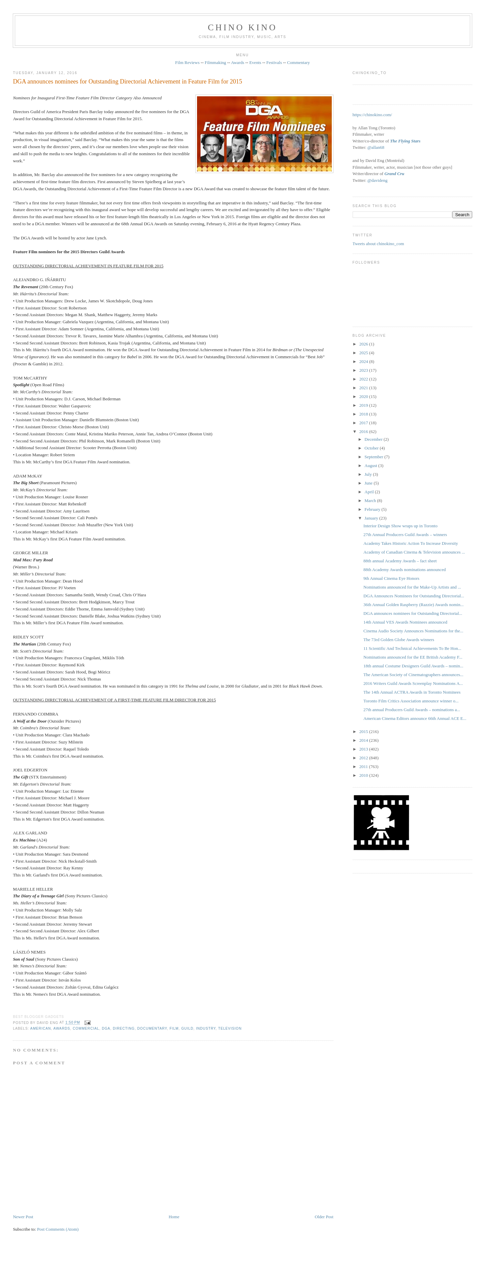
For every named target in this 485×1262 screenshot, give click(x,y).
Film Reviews (187, 62)
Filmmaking (215, 62)
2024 (364, 361)
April (369, 491)
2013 (364, 749)
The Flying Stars (405, 140)
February (372, 509)
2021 (364, 387)
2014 (364, 740)
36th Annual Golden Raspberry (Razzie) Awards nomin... (413, 604)
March (370, 500)
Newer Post (23, 1216)
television (230, 1028)
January (371, 518)
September (374, 456)
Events (255, 62)
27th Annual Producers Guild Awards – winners (405, 534)
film (174, 1028)
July (368, 474)
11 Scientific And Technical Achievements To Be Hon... (412, 648)
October (372, 448)
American (40, 1028)
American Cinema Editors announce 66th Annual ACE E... (414, 718)
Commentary (298, 62)
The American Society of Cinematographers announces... (413, 674)
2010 (364, 775)
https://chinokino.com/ (372, 114)
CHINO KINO (242, 27)
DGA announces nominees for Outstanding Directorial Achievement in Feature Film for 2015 (127, 81)
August (371, 465)
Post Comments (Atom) (58, 1229)
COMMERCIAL (86, 1028)
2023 (364, 370)
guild (187, 1028)
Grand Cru (394, 173)
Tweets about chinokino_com (378, 243)
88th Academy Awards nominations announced (404, 569)
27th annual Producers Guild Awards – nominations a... (411, 709)
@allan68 (375, 147)
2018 (364, 414)
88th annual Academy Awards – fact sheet (400, 560)
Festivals (274, 62)
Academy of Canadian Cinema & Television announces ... (414, 552)
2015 (364, 731)
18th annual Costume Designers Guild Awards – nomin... (413, 665)
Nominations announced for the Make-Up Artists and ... (412, 587)
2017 (364, 422)
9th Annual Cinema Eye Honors (391, 578)
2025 (364, 352)
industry (206, 1028)
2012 (364, 757)
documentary (152, 1028)
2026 (364, 343)
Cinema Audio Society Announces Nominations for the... (413, 630)
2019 (364, 405)
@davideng (377, 180)
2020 (364, 396)
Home (174, 1216)
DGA (106, 1028)
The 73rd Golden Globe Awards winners (398, 639)
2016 (364, 431)
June (369, 483)
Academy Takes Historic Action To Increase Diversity (410, 543)
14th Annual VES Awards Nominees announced (405, 622)
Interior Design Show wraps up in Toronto (400, 525)
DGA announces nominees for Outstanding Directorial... (412, 613)
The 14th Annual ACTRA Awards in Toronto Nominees (411, 692)
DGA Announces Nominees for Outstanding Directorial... (413, 595)
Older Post (324, 1216)
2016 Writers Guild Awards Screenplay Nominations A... (413, 683)
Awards (237, 62)
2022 (364, 378)
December (374, 439)
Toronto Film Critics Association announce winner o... (411, 700)
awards (62, 1028)
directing (124, 1028)
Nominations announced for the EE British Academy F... (412, 657)
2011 (364, 766)
